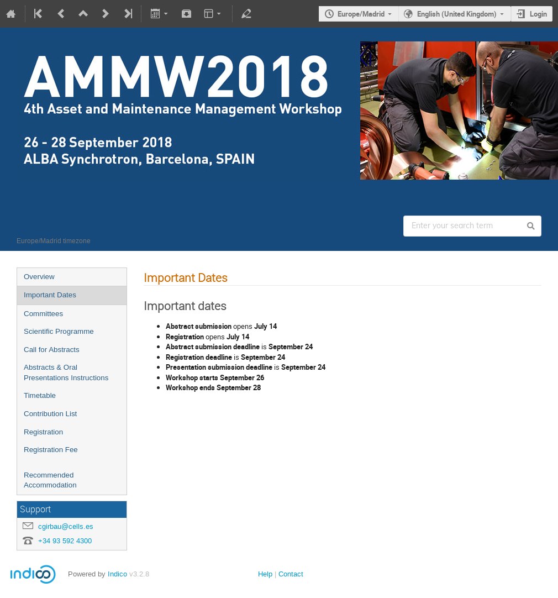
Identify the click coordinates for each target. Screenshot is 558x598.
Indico (117, 574)
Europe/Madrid (361, 14)
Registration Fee (51, 449)
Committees (43, 314)
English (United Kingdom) (457, 14)
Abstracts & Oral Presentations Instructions (66, 372)
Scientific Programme (59, 331)
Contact (290, 574)
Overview (39, 276)
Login (538, 14)
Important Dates (50, 295)
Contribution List (50, 414)
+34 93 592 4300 (65, 540)
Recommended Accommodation (50, 480)
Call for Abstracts (52, 349)
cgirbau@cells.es (65, 526)
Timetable (40, 395)
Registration (43, 432)
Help (265, 574)
